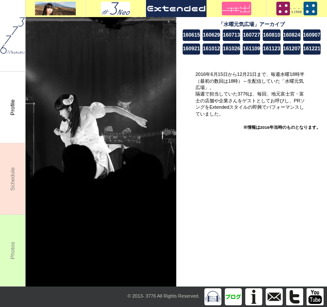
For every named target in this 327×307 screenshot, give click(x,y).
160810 (271, 35)
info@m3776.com (274, 296)
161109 (251, 49)
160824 (291, 35)
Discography (212, 296)
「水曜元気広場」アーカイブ (251, 24)
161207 (291, 49)
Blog (233, 296)
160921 (191, 49)
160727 (251, 35)
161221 (311, 49)
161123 (271, 49)
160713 (231, 35)
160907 (311, 35)
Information (253, 296)
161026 (231, 49)
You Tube (315, 296)
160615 (191, 35)
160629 (211, 35)
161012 (211, 49)
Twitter (294, 296)
